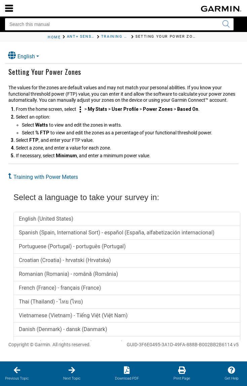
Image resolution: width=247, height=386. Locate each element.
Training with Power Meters (45, 177)
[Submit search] (226, 24)
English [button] (21, 55)
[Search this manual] (119, 24)
